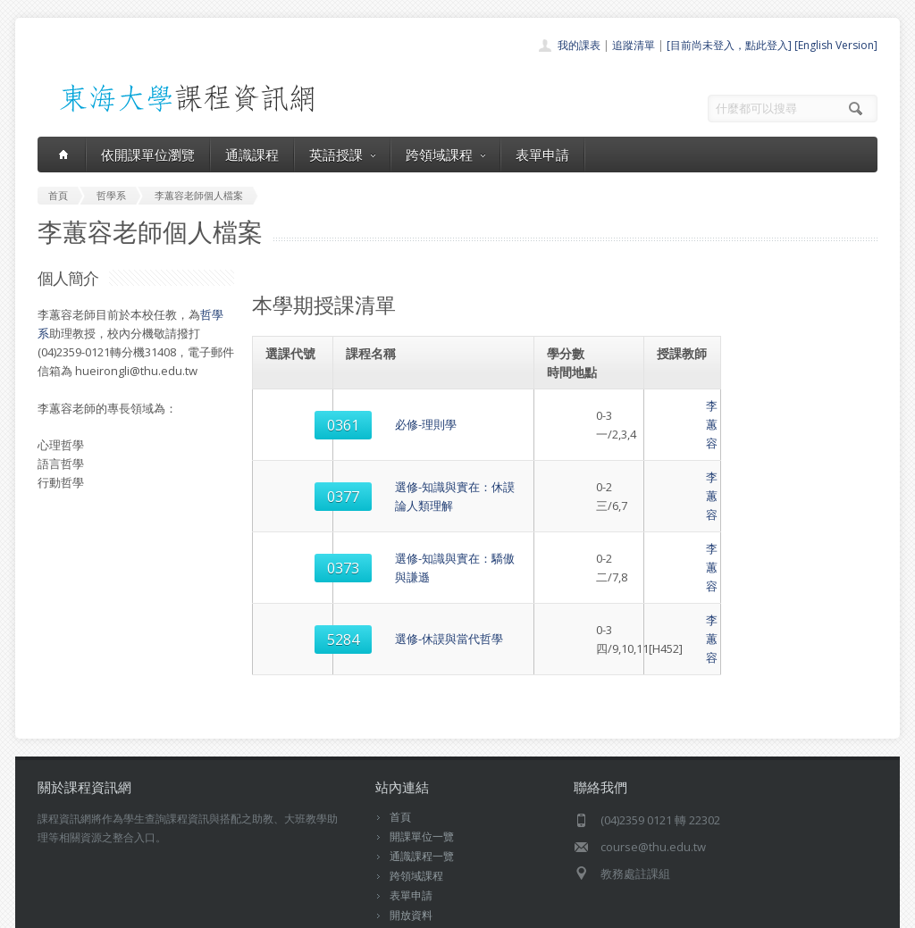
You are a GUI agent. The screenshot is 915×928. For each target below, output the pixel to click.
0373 (294, 521)
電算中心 (280, 909)
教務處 (337, 909)
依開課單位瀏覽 (148, 154)
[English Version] (835, 45)
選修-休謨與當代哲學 (402, 573)
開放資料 (411, 840)
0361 (294, 415)
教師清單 (411, 859)
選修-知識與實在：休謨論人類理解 (437, 468)
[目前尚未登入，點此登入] (729, 45)
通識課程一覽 (422, 781)
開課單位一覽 (422, 761)
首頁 (400, 741)
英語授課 (342, 154)
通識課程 (252, 154)
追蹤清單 (633, 45)
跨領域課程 (445, 154)
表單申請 (542, 154)
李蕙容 (682, 415)
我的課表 (579, 45)
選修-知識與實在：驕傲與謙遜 (425, 521)
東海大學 (52, 909)
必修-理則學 (379, 415)
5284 (294, 573)
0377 (294, 468)
